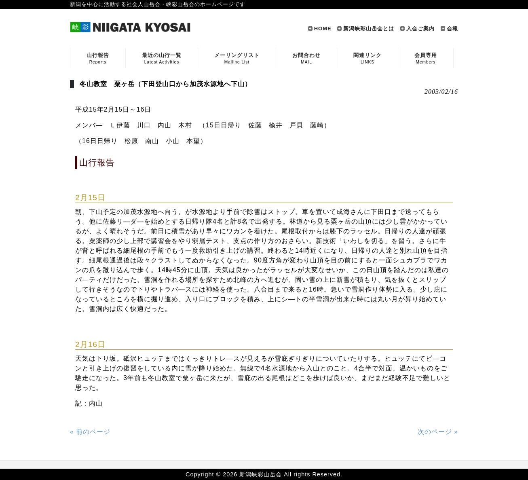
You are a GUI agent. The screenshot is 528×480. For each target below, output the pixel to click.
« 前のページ (90, 431)
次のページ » (438, 431)
